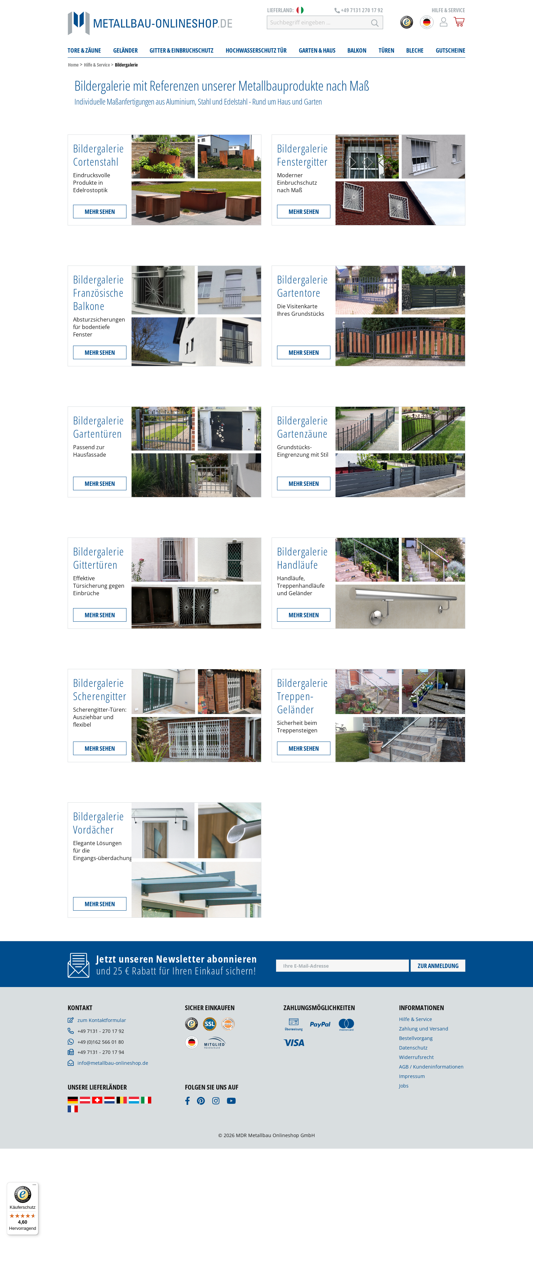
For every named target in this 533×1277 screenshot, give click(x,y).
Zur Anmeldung (438, 966)
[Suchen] (375, 22)
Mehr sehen (100, 211)
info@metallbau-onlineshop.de (113, 1063)
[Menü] (34, 1186)
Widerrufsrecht (416, 1057)
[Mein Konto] (443, 22)
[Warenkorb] (459, 22)
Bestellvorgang (416, 1038)
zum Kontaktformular (102, 1020)
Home (73, 64)
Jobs (404, 1085)
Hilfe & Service (97, 64)
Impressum (412, 1076)
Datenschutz (413, 1047)
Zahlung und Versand (423, 1028)
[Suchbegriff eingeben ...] (317, 22)
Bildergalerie (126, 64)
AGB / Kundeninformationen (431, 1066)
